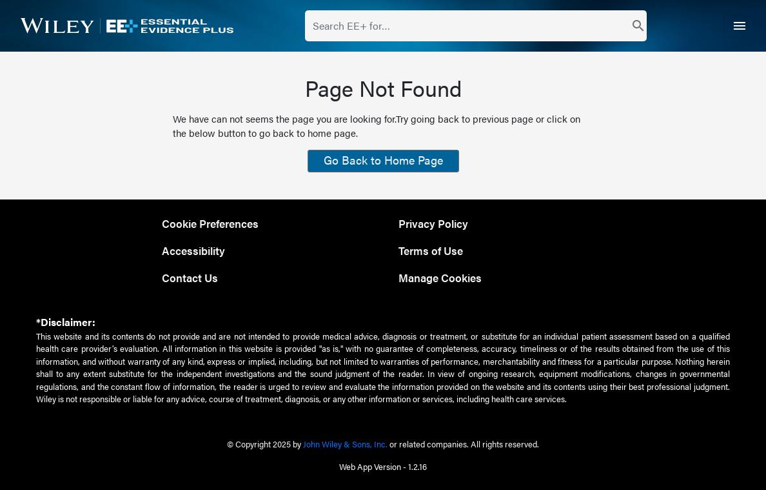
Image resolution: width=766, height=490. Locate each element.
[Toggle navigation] (734, 26)
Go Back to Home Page (383, 160)
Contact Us (190, 277)
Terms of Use (430, 250)
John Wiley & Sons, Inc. (345, 444)
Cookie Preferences (210, 223)
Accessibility (193, 250)
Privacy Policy (433, 223)
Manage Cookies (440, 277)
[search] (638, 25)
